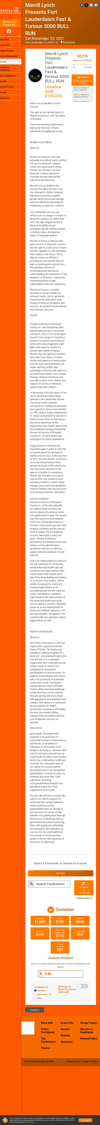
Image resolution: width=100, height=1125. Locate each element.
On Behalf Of (44, 1046)
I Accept (85, 1120)
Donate (6, 61)
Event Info (7, 45)
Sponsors (7, 98)
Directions (72, 42)
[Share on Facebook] (82, 5)
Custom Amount (62, 1017)
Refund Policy (9, 87)
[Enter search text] (54, 942)
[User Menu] (12, 31)
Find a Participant (11, 56)
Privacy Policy (30, 1122)
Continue (38, 1068)
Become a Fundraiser (12, 23)
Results (6, 81)
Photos (6, 92)
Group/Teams (9, 50)
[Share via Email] (91, 5)
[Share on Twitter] (87, 5)
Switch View (84, 957)
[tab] (62, 932)
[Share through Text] (96, 5)
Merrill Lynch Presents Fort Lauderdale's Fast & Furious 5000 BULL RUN (51, 19)
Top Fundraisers (10, 75)
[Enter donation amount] (65, 1032)
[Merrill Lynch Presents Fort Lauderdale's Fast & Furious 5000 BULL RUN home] (12, 10)
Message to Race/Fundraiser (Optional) (69, 1048)
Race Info (7, 39)
